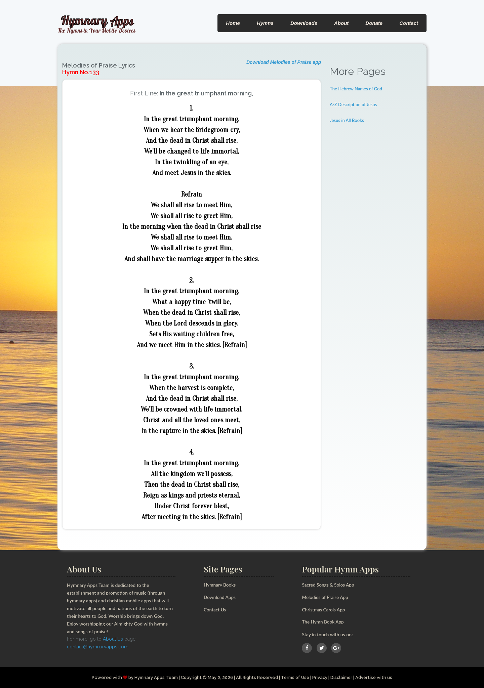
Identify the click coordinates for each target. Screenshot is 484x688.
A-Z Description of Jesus (353, 104)
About (341, 23)
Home (233, 23)
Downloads (303, 23)
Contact (408, 23)
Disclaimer (342, 677)
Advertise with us (375, 677)
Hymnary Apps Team (154, 677)
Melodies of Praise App (326, 597)
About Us (113, 639)
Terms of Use (295, 677)
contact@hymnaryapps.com (97, 646)
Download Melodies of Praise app (283, 62)
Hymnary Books (220, 585)
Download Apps (220, 597)
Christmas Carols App (324, 609)
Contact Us (215, 609)
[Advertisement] (376, 233)
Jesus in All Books (347, 120)
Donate (373, 23)
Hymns (265, 23)
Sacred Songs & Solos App (329, 585)
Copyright (190, 677)
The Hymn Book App (323, 622)
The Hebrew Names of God (356, 88)
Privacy (320, 677)
